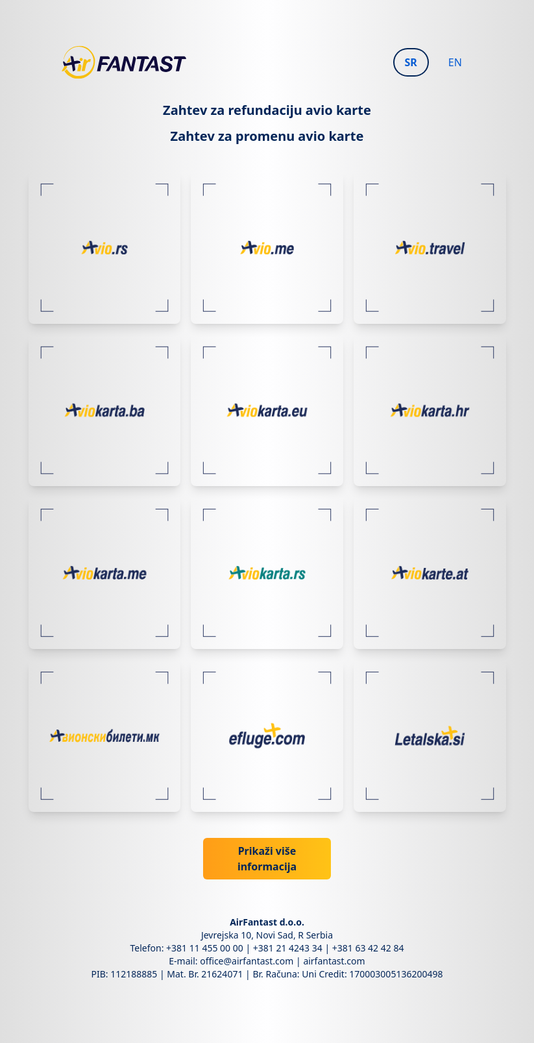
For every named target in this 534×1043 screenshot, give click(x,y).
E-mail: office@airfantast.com (231, 961)
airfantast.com (334, 961)
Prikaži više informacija (267, 859)
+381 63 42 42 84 (368, 948)
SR (411, 62)
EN (455, 62)
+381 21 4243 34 (287, 948)
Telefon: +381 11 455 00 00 (186, 948)
